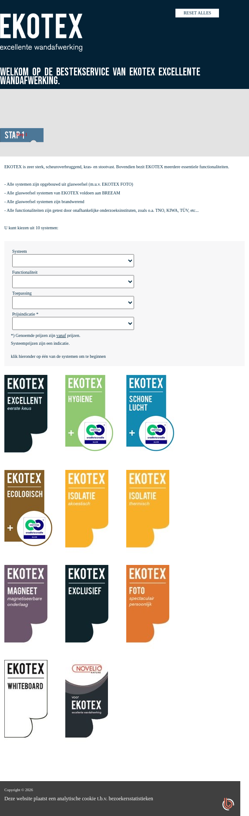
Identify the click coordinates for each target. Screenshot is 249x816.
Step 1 (21, 134)
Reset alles (197, 12)
